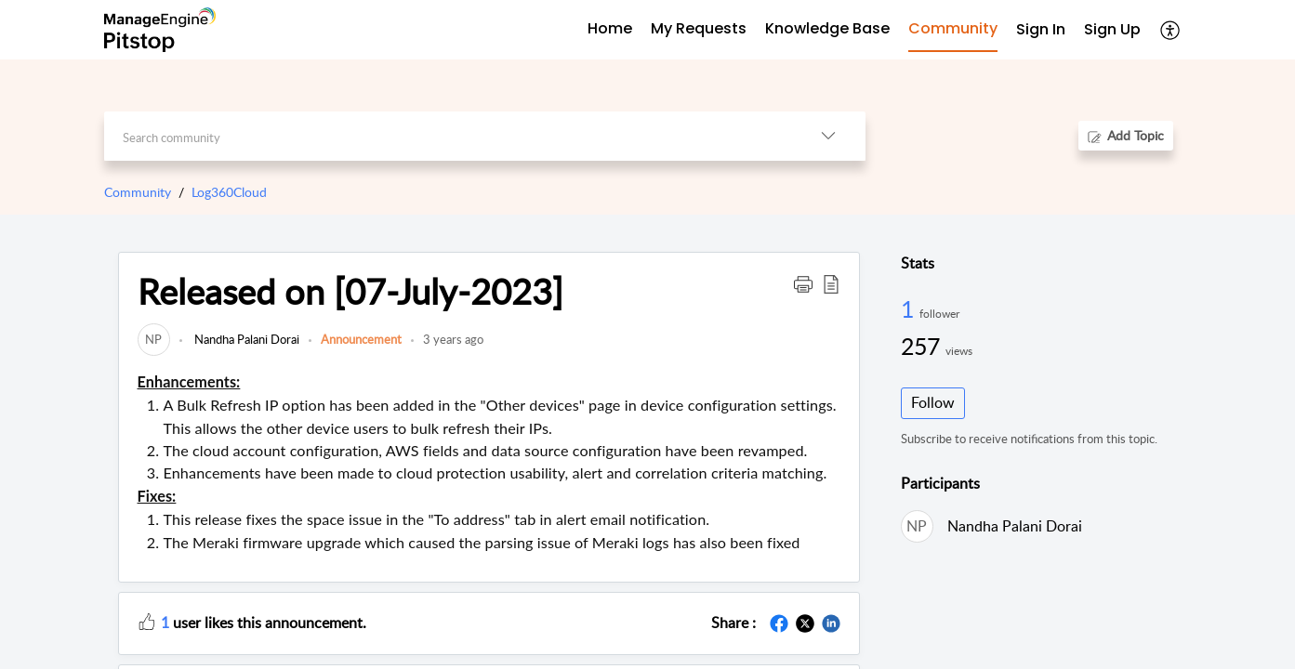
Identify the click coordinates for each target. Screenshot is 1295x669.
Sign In (1040, 29)
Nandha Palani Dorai (245, 339)
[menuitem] (1041, 30)
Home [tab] (610, 28)
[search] (447, 136)
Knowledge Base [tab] (827, 28)
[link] (154, 339)
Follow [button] (933, 402)
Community (137, 192)
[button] (1171, 29)
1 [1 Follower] (910, 308)
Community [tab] (953, 28)
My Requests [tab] (699, 28)
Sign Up (1112, 29)
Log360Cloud (229, 192)
